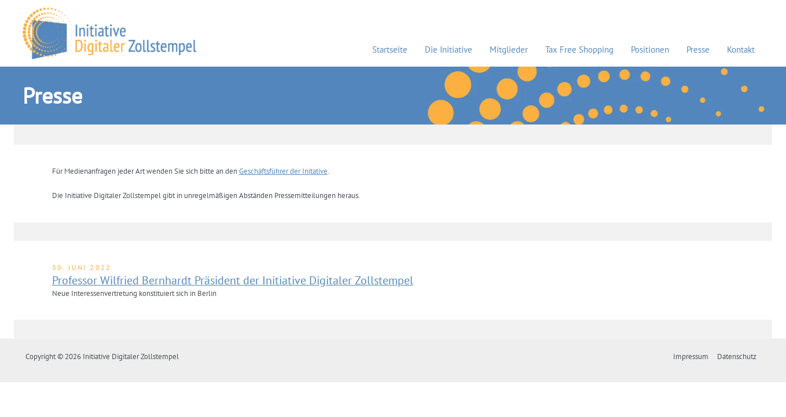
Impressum (693, 356)
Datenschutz (738, 356)
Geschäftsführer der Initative (283, 171)
